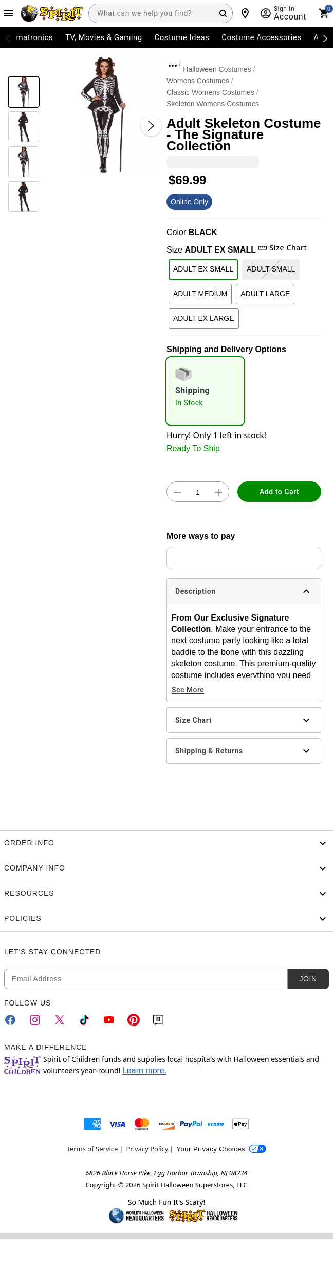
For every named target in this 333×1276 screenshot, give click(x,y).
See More (188, 690)
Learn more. (144, 1070)
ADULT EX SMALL (203, 269)
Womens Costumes (197, 80)
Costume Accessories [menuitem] (261, 37)
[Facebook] (10, 1020)
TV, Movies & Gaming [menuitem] (103, 37)
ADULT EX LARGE (203, 318)
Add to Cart (279, 492)
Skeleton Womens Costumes (212, 104)
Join (308, 979)
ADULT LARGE (265, 293)
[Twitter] (59, 1020)
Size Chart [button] (282, 248)
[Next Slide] (151, 125)
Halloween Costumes (217, 69)
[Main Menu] (8, 13)
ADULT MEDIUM (200, 293)
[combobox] (160, 13)
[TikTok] (84, 1020)
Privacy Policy (147, 1148)
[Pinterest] (133, 1020)
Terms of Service (92, 1148)
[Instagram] (35, 1020)
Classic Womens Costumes (210, 92)
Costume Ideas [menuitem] (182, 37)
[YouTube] (109, 1020)
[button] (103, 115)
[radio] (205, 391)
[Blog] (158, 1020)
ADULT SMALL (271, 269)
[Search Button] (223, 13)
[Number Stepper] (198, 492)
